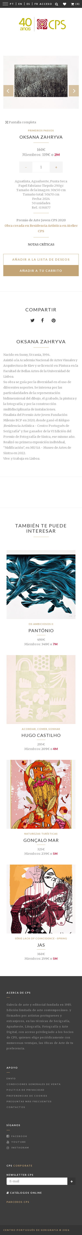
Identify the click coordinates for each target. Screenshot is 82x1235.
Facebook (17, 1136)
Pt (12, 3)
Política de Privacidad (26, 1089)
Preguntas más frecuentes (29, 1101)
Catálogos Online (24, 1192)
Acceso (46, 3)
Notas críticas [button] (41, 244)
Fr (36, 3)
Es (28, 3)
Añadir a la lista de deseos (41, 259)
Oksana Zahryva (41, 137)
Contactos (16, 1107)
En (20, 3)
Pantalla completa (20, 122)
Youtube (16, 1142)
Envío (11, 1078)
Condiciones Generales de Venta (34, 1084)
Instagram (18, 1147)
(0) (75, 3)
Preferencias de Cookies (27, 1095)
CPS (20, 1165)
